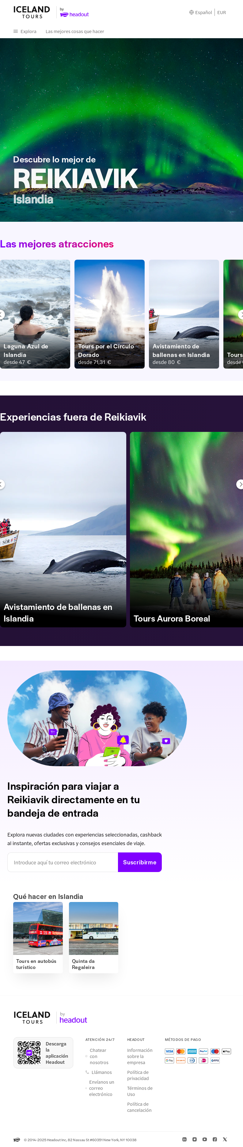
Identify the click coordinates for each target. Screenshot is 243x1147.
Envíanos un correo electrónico (101, 1087)
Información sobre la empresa (140, 1055)
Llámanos (102, 1071)
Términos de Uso (140, 1090)
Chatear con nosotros (99, 1055)
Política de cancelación (139, 1106)
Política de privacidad (138, 1074)
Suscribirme (140, 862)
